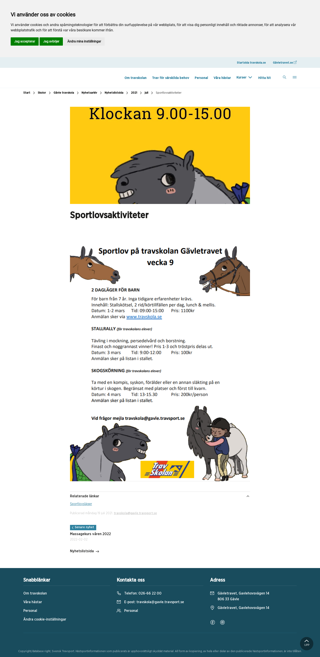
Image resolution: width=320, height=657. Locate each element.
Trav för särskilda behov (170, 78)
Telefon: (139, 593)
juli (149, 93)
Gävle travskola (67, 93)
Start (29, 93)
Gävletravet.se (285, 62)
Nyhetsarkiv (92, 93)
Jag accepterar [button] (24, 41)
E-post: (150, 602)
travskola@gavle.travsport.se (135, 513)
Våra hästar (222, 78)
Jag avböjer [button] (51, 41)
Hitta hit (264, 78)
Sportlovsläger (81, 504)
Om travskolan (135, 78)
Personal (201, 78)
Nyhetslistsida (117, 93)
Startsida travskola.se (251, 62)
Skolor (45, 93)
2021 (137, 93)
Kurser (241, 77)
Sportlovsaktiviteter (169, 92)
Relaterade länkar (160, 496)
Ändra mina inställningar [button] (84, 41)
